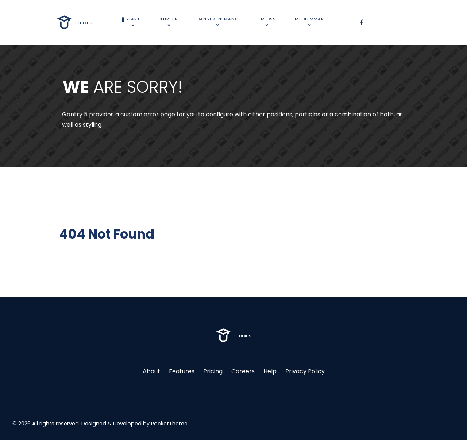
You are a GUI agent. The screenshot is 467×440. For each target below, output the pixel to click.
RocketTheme (169, 423)
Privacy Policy (305, 371)
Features (181, 371)
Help (270, 371)
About (151, 371)
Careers (243, 371)
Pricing (213, 371)
